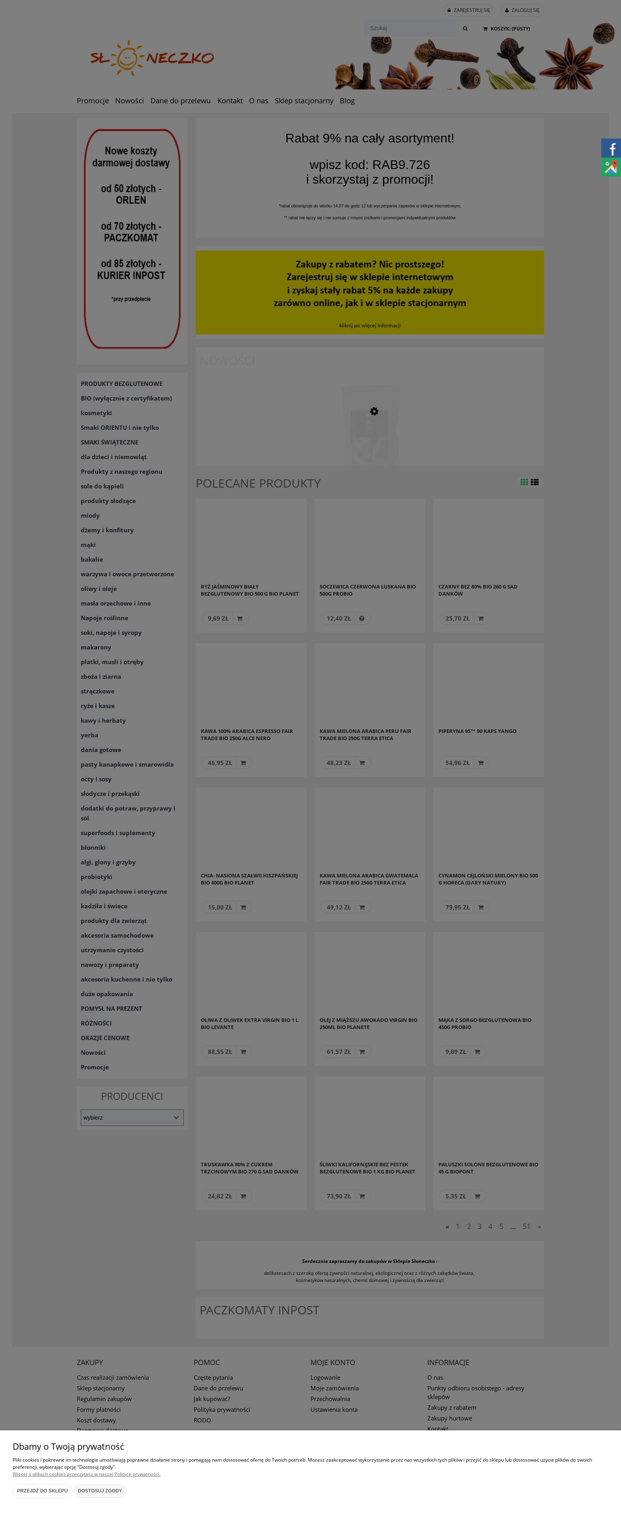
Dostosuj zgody (100, 1491)
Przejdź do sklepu (42, 1491)
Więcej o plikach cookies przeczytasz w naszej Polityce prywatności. (86, 1474)
